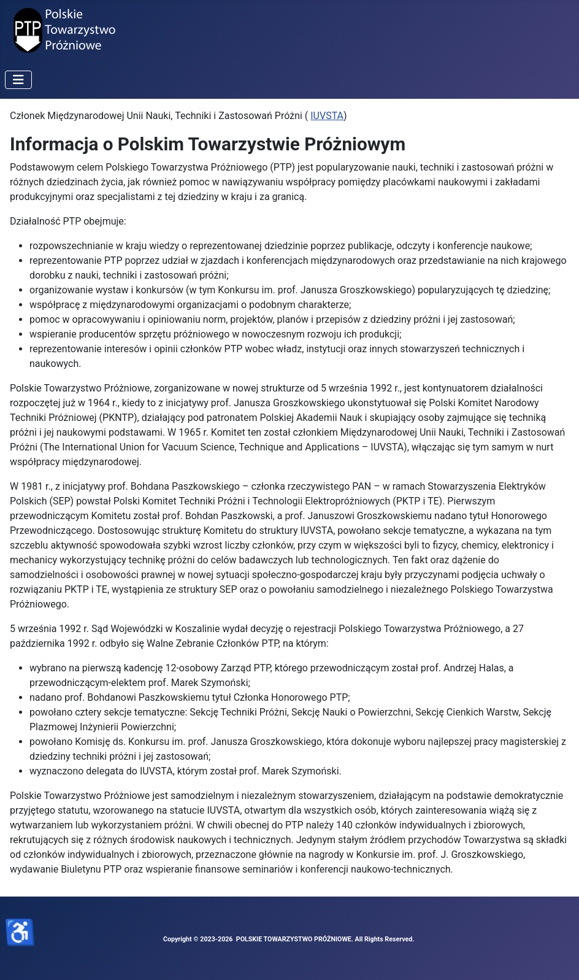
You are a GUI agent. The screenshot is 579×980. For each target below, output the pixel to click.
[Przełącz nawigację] (18, 80)
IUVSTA (326, 116)
